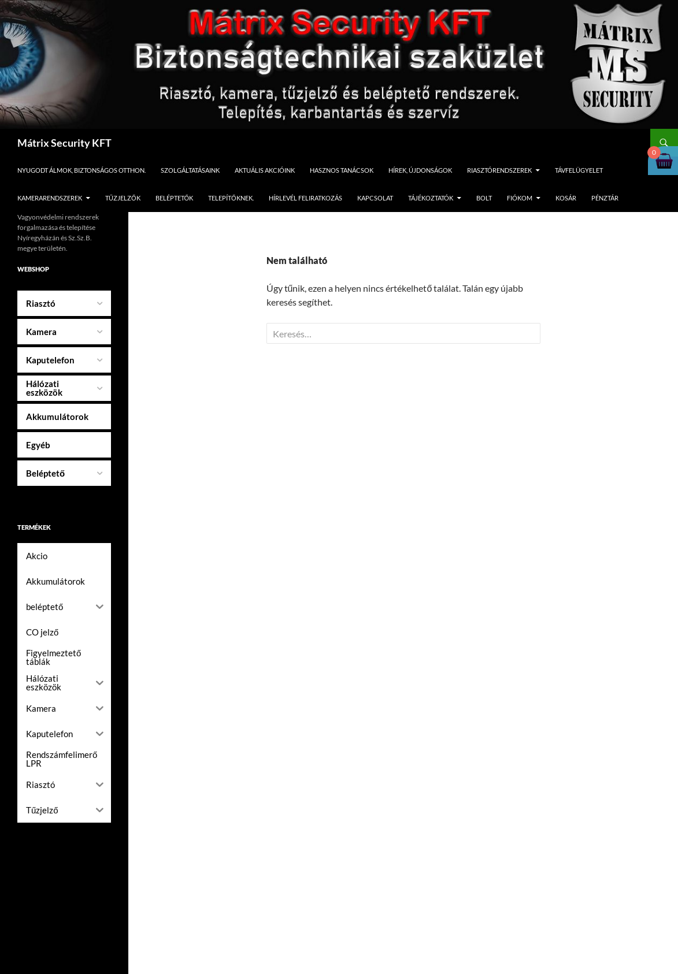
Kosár (565, 198)
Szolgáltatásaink (190, 170)
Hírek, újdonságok (420, 170)
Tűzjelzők (122, 198)
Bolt (484, 198)
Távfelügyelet (579, 170)
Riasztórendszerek (499, 170)
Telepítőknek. (231, 198)
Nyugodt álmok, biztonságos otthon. (81, 170)
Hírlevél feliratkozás (305, 198)
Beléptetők (174, 198)
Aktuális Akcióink (265, 170)
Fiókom (519, 198)
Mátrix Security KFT (64, 142)
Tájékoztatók (430, 198)
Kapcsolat (375, 198)
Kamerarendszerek (49, 198)
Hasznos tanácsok (341, 170)
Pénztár (604, 198)
